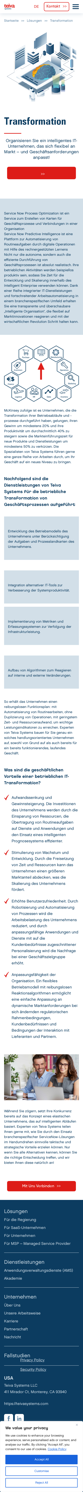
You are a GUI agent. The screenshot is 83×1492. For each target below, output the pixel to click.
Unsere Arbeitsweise (22, 1313)
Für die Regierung (20, 1220)
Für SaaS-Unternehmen (25, 1228)
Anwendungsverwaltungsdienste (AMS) (38, 1270)
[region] (41, 1456)
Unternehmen (20, 1297)
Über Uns (12, 1305)
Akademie (13, 1278)
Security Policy (33, 1369)
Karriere (11, 1321)
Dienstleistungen (24, 1262)
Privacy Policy (32, 1360)
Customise (41, 1471)
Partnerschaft (16, 1329)
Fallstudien (17, 1355)
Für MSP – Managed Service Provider (37, 1243)
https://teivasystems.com (26, 1404)
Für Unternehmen (19, 1236)
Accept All (42, 1459)
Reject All (41, 1482)
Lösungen (16, 1211)
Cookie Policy (57, 1449)
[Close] (78, 1424)
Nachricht (12, 1337)
